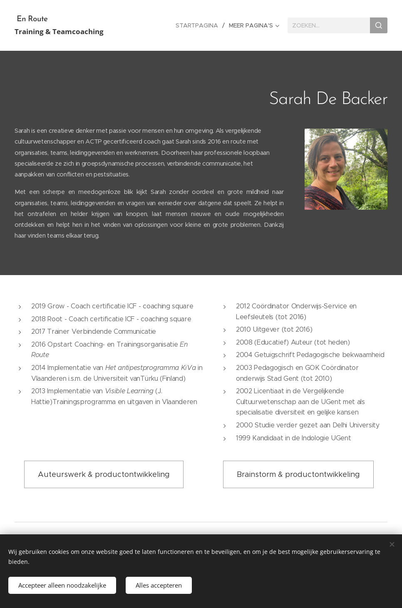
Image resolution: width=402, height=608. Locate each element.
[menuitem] (199, 25)
